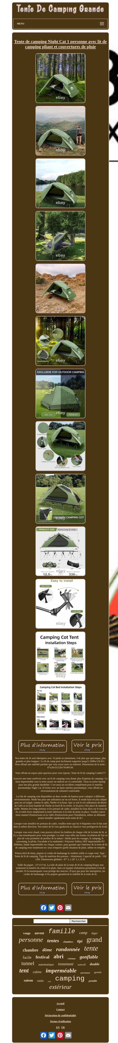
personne (31, 939)
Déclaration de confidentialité (60, 1015)
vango (27, 933)
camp (83, 933)
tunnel (27, 963)
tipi (79, 941)
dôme (47, 949)
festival (43, 957)
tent (24, 970)
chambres (68, 941)
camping (70, 979)
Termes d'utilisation (60, 1021)
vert (49, 981)
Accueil (60, 1003)
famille (61, 931)
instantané (65, 964)
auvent (39, 933)
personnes (85, 972)
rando (40, 980)
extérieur (60, 986)
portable (93, 980)
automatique (46, 964)
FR (63, 1027)
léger (94, 933)
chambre (30, 950)
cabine (37, 972)
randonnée (68, 949)
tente (91, 948)
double (94, 964)
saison (28, 980)
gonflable (89, 957)
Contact (60, 1009)
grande (97, 972)
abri (59, 956)
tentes (53, 940)
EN (58, 1027)
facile (27, 957)
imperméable (61, 970)
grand (94, 939)
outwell (82, 964)
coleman (72, 958)
